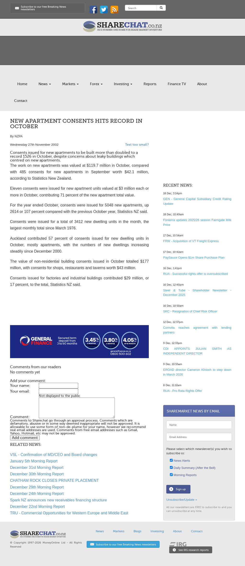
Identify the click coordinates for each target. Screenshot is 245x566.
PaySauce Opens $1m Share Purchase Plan (194, 257)
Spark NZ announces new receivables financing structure (58, 500)
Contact (20, 101)
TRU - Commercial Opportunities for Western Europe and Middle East (69, 513)
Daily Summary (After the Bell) (192, 468)
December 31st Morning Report (36, 468)
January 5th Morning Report (33, 461)
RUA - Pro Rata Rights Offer (182, 391)
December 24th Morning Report (37, 494)
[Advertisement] (79, 310)
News (45, 84)
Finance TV (177, 84)
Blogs (137, 531)
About (202, 84)
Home (22, 84)
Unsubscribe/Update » (181, 499)
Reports (150, 84)
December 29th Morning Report (37, 487)
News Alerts (180, 460)
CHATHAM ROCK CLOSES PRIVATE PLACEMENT (54, 480)
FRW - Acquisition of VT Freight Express (191, 241)
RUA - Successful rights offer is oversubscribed (195, 274)
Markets (70, 84)
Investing (123, 84)
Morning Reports (183, 475)
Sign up (181, 489)
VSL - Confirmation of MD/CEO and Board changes (53, 455)
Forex (96, 84)
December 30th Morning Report (37, 474)
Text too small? (137, 144)
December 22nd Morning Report (37, 507)
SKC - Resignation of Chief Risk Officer (190, 311)
